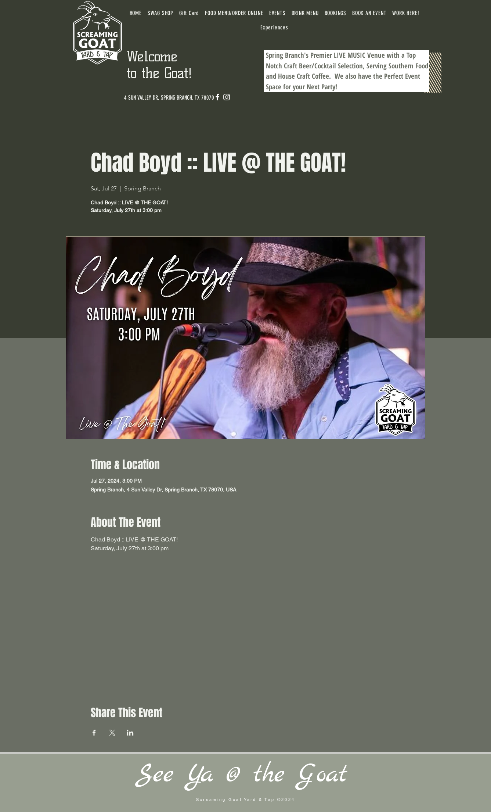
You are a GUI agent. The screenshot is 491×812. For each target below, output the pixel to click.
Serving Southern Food (397, 66)
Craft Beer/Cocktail (310, 66)
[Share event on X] (112, 733)
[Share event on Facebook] (94, 733)
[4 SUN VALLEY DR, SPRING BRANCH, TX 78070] (169, 97)
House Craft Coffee (303, 76)
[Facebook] (217, 97)
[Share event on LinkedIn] (130, 733)
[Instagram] (226, 97)
